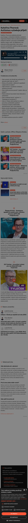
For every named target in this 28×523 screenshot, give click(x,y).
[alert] (14, 261)
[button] (14, 501)
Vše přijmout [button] (14, 513)
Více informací (23, 498)
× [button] (26, 489)
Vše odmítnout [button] (14, 517)
